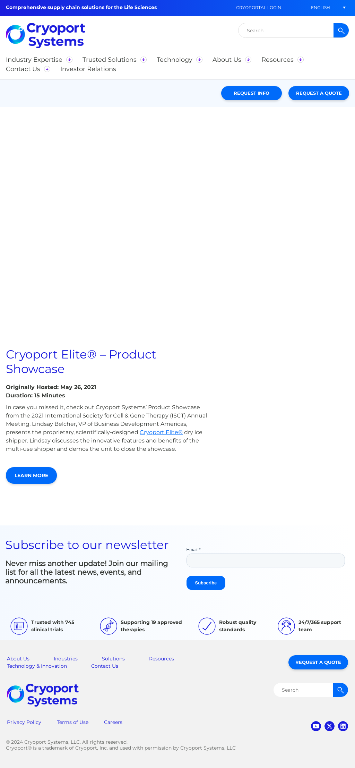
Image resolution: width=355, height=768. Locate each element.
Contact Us (104, 666)
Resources (161, 659)
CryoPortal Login (258, 7)
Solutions (113, 659)
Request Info (251, 93)
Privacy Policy (24, 722)
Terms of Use (72, 722)
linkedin (343, 726)
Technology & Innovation (37, 666)
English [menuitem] (320, 7)
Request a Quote (319, 93)
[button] (39, 60)
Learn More (31, 475)
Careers (113, 722)
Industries (66, 659)
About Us (18, 659)
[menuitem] (320, 7)
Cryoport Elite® (161, 432)
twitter (329, 726)
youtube (316, 726)
